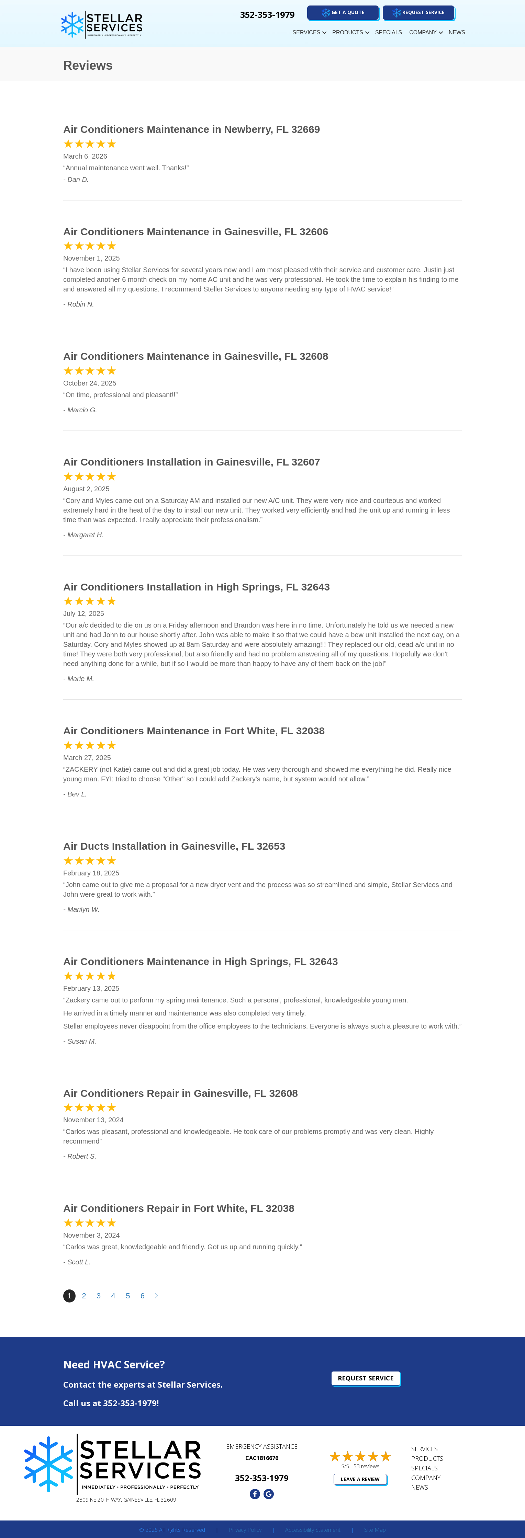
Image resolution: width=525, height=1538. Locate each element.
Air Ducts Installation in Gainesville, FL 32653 (174, 846)
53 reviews (367, 1466)
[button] (418, 12)
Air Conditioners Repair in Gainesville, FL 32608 (180, 1093)
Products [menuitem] (347, 32)
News (419, 1487)
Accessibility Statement (312, 1530)
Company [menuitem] (423, 32)
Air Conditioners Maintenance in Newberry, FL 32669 (191, 129)
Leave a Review (360, 1479)
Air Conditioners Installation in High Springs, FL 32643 (196, 587)
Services (424, 1449)
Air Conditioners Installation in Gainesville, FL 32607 (191, 462)
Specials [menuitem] (388, 32)
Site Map (375, 1530)
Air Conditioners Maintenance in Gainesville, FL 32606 (195, 231)
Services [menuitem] (307, 32)
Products (427, 1458)
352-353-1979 (130, 1403)
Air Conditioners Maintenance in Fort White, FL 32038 (194, 730)
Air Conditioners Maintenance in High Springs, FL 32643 (200, 961)
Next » (157, 1295)
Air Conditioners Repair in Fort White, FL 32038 (178, 1208)
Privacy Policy (245, 1530)
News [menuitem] (457, 32)
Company (425, 1477)
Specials (424, 1468)
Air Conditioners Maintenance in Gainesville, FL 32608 (195, 356)
